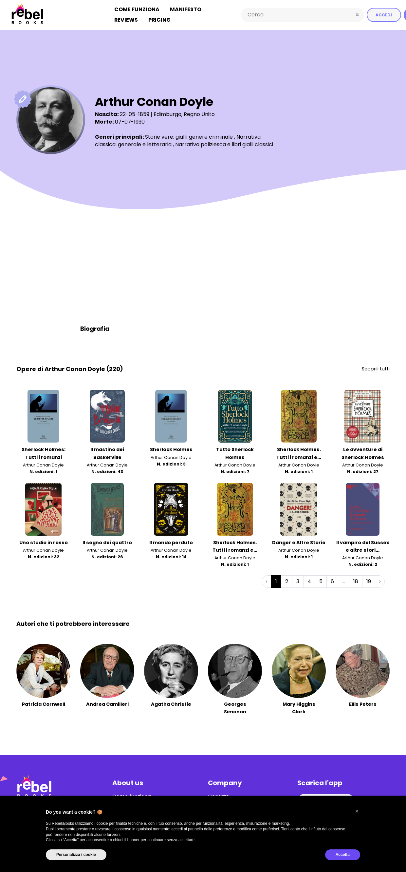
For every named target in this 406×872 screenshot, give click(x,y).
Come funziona (136, 9)
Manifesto (185, 9)
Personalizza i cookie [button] (76, 854)
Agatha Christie (171, 704)
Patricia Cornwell (43, 704)
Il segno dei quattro (107, 542)
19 (368, 581)
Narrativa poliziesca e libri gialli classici (224, 144)
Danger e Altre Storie (298, 542)
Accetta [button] (343, 854)
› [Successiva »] (379, 581)
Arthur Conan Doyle (43, 464)
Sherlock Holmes (171, 449)
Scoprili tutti (376, 368)
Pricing (159, 20)
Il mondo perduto (171, 542)
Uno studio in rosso (43, 542)
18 (355, 581)
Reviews (126, 20)
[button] (357, 811)
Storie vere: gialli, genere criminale (189, 136)
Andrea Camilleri (107, 704)
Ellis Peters (363, 704)
